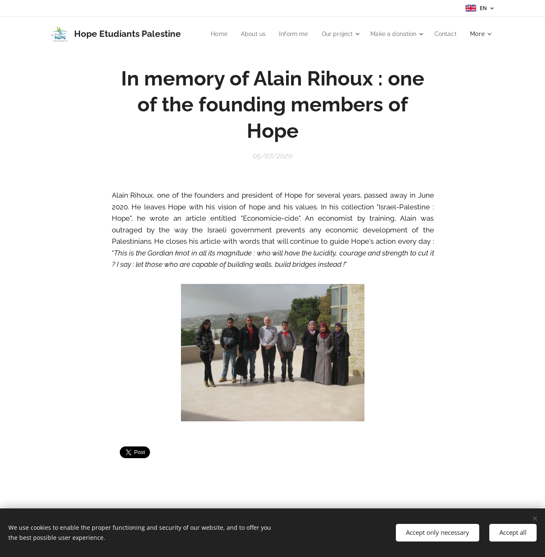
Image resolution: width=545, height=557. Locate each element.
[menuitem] (247, 33)
